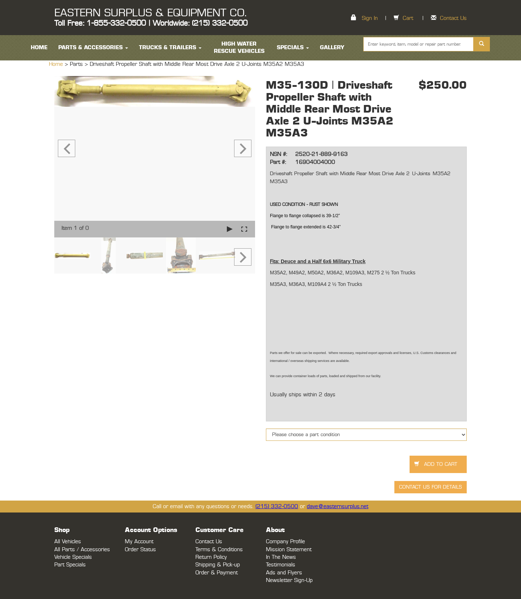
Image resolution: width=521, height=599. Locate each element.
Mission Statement (289, 549)
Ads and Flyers (284, 572)
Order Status (140, 549)
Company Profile (285, 541)
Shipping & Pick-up (217, 565)
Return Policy (211, 557)
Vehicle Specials (73, 557)
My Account (139, 541)
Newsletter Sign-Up (289, 580)
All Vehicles (67, 541)
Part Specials (70, 565)
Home (57, 64)
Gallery (332, 47)
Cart (408, 18)
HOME (39, 47)
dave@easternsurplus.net (337, 506)
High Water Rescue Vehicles (239, 47)
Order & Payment (216, 572)
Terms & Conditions (219, 549)
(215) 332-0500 (276, 506)
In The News (281, 557)
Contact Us (453, 18)
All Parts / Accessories (82, 549)
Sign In (370, 18)
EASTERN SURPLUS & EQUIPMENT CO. (150, 13)
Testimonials (280, 565)
